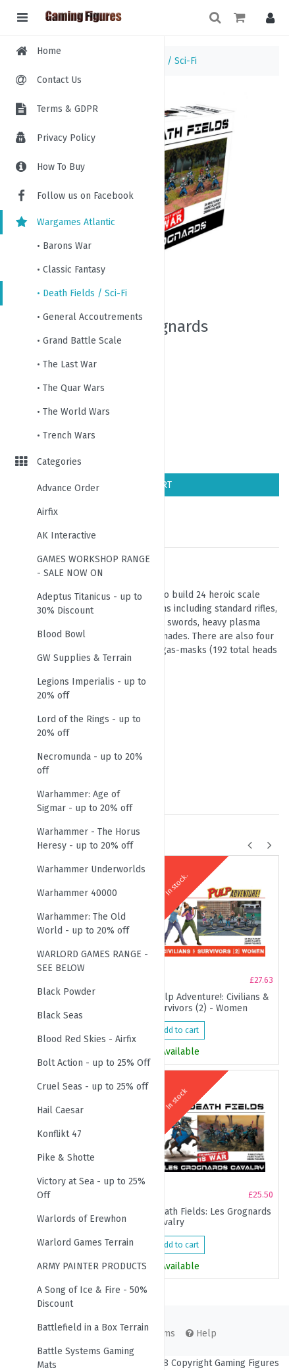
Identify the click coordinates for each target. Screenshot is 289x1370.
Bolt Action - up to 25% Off (93, 1062)
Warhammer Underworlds (91, 869)
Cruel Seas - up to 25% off (92, 1086)
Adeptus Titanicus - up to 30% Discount (89, 603)
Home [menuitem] (49, 51)
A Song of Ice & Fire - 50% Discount (92, 1296)
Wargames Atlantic (64, 222)
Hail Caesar (60, 1110)
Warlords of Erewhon (81, 1219)
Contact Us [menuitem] (59, 80)
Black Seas (60, 1015)
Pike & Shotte (66, 1157)
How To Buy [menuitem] (61, 166)
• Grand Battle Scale (79, 340)
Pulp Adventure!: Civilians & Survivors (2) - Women (211, 1002)
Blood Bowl (61, 634)
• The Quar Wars (71, 388)
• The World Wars (73, 411)
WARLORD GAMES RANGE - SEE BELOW (92, 961)
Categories (47, 461)
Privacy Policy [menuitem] (66, 138)
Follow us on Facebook (73, 195)
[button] (266, 17)
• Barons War (64, 245)
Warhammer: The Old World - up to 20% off (83, 923)
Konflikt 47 (59, 1134)
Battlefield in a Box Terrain (93, 1327)
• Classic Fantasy (71, 269)
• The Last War (67, 364)
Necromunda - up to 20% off (90, 763)
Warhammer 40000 (77, 893)
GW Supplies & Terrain (84, 658)
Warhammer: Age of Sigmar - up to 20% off (84, 801)
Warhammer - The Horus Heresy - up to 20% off (88, 838)
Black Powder (66, 991)
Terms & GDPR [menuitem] (67, 109)
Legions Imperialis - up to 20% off (91, 688)
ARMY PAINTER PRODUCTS (92, 1266)
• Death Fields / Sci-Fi (82, 293)
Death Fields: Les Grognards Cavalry (212, 1217)
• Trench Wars (66, 435)
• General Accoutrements (90, 317)
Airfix (47, 511)
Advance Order (68, 488)
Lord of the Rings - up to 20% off (89, 726)
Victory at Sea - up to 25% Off (91, 1188)
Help (201, 1333)
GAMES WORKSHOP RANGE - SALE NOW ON (93, 566)
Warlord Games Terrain (85, 1242)
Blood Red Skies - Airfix (86, 1039)
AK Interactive (66, 535)
